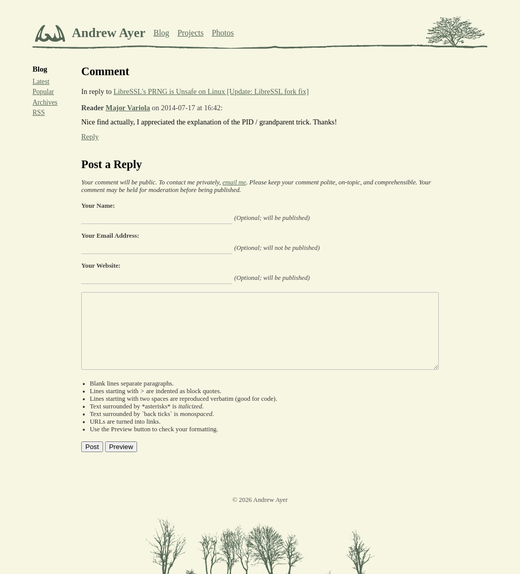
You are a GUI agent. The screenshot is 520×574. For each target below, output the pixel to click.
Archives (44, 102)
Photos (223, 32)
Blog (161, 32)
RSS (38, 112)
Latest (40, 81)
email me (234, 182)
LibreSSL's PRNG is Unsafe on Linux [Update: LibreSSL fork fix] (211, 91)
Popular (43, 91)
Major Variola (128, 108)
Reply (90, 137)
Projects (190, 32)
